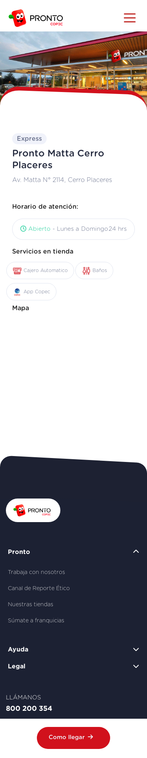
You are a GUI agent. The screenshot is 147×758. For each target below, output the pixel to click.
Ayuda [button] (18, 649)
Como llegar (71, 737)
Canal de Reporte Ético (39, 588)
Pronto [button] (19, 551)
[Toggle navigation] (130, 17)
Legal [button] (16, 666)
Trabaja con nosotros (36, 572)
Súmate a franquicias (36, 621)
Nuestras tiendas (30, 604)
